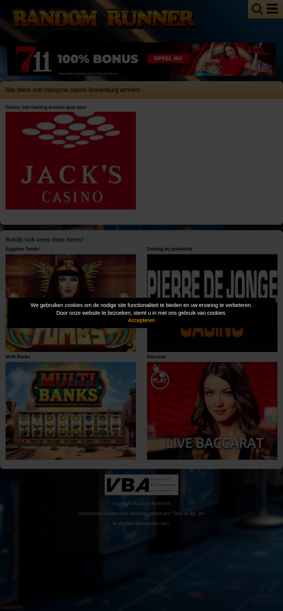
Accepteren (141, 320)
